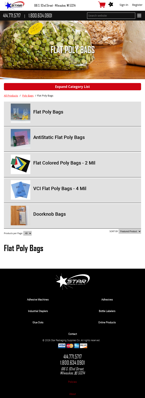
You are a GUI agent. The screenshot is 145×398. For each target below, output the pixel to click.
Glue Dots (37, 322)
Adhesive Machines (38, 299)
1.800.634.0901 (72, 363)
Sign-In (124, 5)
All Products (11, 95)
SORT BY (114, 231)
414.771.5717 (72, 357)
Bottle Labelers (107, 311)
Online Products (107, 322)
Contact (72, 334)
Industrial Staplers (38, 311)
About (72, 394)
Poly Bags (28, 95)
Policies (72, 382)
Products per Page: (13, 233)
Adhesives (107, 299)
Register (137, 5)
